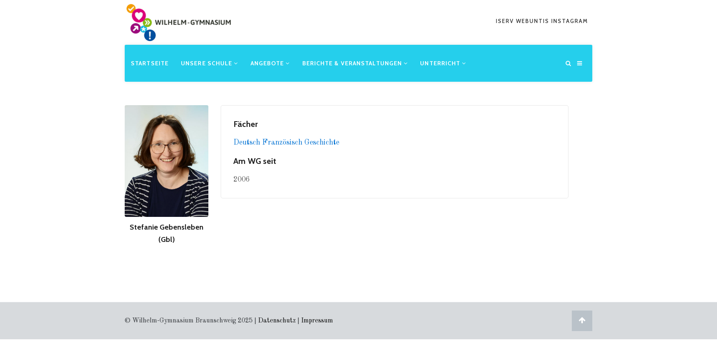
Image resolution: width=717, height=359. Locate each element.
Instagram (569, 21)
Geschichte (321, 142)
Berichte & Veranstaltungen (355, 63)
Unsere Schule (209, 63)
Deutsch (247, 142)
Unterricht (443, 63)
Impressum (317, 321)
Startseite (150, 63)
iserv (506, 21)
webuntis (533, 21)
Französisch (283, 142)
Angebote (270, 63)
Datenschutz (277, 321)
